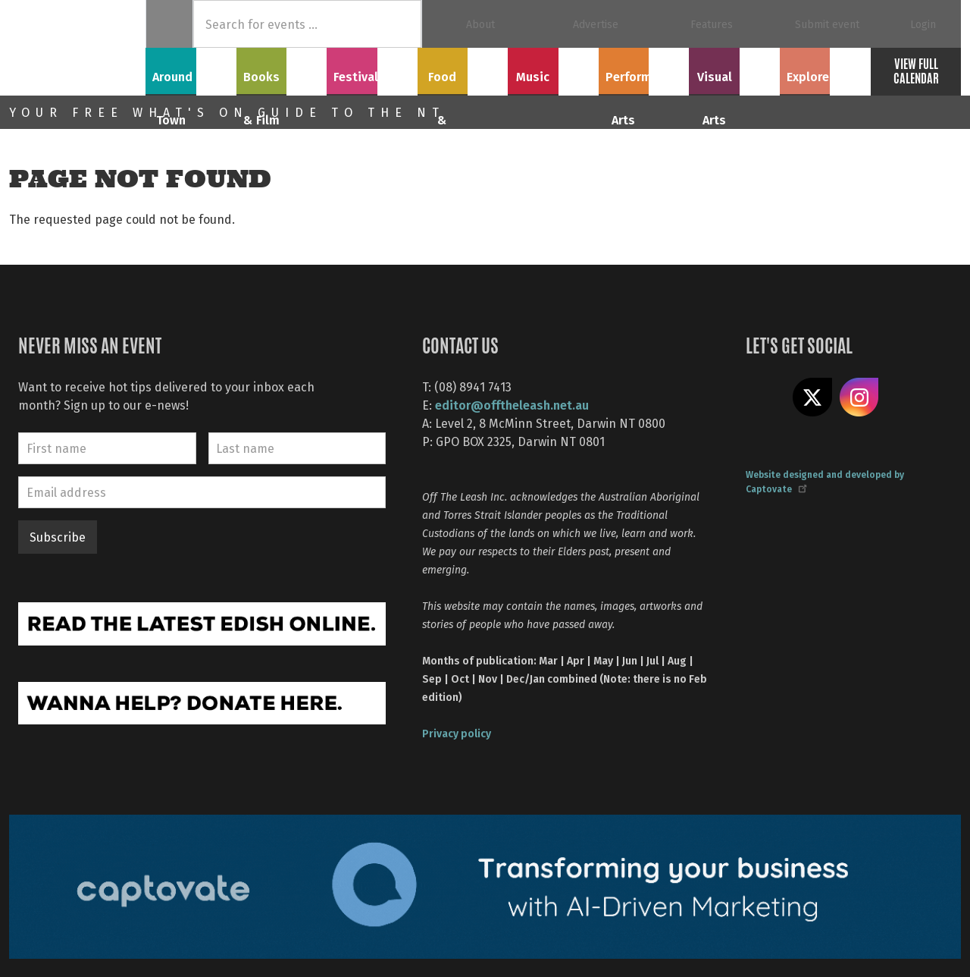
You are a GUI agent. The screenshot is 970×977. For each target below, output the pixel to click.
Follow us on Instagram (859, 397)
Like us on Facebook (765, 397)
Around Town (191, 69)
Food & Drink (462, 69)
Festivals (372, 69)
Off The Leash (77, 48)
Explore (825, 69)
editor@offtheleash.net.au (512, 404)
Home (169, 24)
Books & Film (282, 69)
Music (553, 69)
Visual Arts (735, 69)
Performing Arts (644, 69)
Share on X (812, 397)
